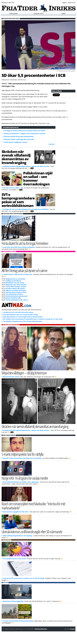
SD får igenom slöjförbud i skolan (15, 142)
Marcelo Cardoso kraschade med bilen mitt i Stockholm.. (22, 458)
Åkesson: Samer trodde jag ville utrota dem (19, 139)
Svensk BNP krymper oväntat (16, 286)
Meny (64, 14)
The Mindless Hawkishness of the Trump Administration (22, 321)
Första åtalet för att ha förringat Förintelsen (25, 243)
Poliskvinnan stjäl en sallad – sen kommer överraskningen (37, 178)
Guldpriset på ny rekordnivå (15, 279)
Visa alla (51, 144)
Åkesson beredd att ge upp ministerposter (19, 136)
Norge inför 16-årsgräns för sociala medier (25, 478)
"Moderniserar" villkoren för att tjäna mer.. (18, 274)
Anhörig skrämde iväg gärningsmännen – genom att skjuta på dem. (26, 166)
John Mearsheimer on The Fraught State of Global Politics (23, 317)
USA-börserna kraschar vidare (16, 292)
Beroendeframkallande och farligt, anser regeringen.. (21, 482)
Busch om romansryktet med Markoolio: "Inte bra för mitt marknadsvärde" (33, 505)
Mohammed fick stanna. (11, 377)
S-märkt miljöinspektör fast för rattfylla (22, 454)
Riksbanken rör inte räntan (15, 283)
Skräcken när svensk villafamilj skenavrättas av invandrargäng (16, 157)
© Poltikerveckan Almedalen (66, 71)
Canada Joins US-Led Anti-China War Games (18, 312)
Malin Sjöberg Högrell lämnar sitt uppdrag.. (18, 536)
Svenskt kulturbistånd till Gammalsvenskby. (18, 621)
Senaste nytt (39, 14)
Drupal (72, 629)
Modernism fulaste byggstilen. (13, 601)
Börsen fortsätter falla (13, 298)
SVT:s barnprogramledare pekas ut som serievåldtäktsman (18, 200)
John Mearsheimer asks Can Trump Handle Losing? (20, 315)
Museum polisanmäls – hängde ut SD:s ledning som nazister (25, 133)
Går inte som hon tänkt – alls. (13, 188)
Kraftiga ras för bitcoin (13, 281)
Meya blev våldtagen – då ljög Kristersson (24, 372)
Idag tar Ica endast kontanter (16, 290)
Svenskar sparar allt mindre (15, 288)
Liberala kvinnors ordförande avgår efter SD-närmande (32, 531)
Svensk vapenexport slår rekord (17, 300)
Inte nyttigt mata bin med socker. (14, 559)
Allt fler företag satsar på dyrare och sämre (24, 270)
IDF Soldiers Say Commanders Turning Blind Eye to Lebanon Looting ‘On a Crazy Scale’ (33, 319)
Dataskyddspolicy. (41, 629)
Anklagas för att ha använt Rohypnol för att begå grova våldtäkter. (26, 209)
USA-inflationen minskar (14, 294)
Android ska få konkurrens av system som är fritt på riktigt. (24, 578)
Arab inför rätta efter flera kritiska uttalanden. (19, 247)
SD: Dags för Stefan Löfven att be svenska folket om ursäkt (24, 131)
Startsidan (13, 14)
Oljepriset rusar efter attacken (16, 285)
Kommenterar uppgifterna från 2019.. (16, 512)
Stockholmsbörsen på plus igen (16, 296)
